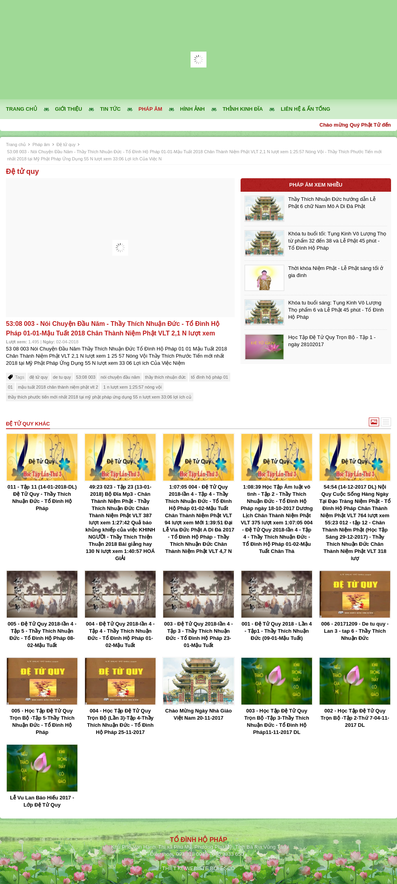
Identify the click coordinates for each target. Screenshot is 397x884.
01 (10, 387)
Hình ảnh (192, 109)
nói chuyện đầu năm (120, 377)
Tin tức (110, 109)
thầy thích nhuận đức (165, 377)
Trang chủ (21, 109)
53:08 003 (86, 377)
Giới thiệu (68, 109)
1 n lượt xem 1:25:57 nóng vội (132, 387)
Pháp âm (150, 109)
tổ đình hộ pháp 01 (209, 377)
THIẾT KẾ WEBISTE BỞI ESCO (198, 868)
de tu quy (62, 377)
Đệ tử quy (65, 144)
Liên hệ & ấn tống (305, 109)
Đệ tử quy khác (28, 424)
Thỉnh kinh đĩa (243, 109)
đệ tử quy (38, 377)
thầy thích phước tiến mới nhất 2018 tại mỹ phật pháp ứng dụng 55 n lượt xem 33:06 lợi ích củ (99, 397)
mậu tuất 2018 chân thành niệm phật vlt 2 (58, 387)
